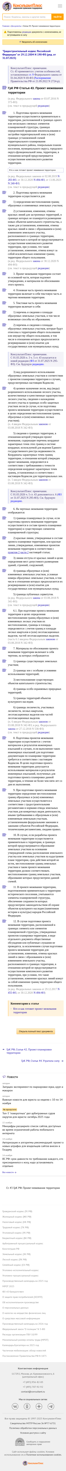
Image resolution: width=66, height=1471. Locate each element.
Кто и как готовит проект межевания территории (32, 170)
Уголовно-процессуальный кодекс (20, 1275)
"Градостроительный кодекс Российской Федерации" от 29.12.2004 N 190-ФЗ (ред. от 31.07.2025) (29, 54)
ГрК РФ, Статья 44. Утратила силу (40, 1060)
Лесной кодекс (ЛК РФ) (14, 1259)
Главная (5, 26)
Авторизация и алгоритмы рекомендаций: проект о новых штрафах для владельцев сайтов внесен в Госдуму (33, 1146)
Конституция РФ (10, 1248)
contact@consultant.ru (33, 1391)
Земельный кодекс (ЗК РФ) (16, 1254)
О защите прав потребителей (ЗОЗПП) (22, 1296)
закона (36, 98)
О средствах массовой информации (21, 1318)
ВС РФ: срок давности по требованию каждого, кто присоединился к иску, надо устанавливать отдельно (32, 1162)
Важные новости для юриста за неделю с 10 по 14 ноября (32, 1101)
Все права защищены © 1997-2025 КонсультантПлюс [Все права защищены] (33, 1418)
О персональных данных (15, 1307)
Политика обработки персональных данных (33, 1428)
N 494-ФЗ (39, 179)
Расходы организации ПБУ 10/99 (19, 1334)
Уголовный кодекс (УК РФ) (16, 1232)
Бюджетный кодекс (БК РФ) (16, 1238)
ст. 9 (31, 74)
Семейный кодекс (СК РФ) (15, 1264)
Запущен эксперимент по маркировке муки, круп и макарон (32, 1088)
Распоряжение (43, 77)
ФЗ (32, 360)
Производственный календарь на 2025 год (25, 1280)
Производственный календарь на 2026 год (25, 1323)
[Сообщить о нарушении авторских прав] (33, 1442)
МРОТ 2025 (8, 1286)
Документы (16, 26)
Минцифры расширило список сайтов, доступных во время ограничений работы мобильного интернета (31, 1129)
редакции (26, 31)
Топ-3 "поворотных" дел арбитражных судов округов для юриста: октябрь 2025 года (28, 1115)
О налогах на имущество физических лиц (24, 1313)
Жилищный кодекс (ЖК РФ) (16, 1216)
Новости (12, 1077)
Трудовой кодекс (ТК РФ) (15, 1227)
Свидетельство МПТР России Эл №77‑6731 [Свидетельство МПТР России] (33, 1423)
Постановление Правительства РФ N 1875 (24, 1355)
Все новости (8, 1172)
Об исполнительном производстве (20, 1302)
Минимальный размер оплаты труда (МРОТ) (25, 1339)
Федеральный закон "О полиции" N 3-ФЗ (23, 1329)
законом (43, 424)
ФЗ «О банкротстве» (13, 1291)
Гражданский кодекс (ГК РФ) (17, 1211)
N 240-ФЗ (13, 183)
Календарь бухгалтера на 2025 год (20, 1345)
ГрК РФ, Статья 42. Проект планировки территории (29, 1051)
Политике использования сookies (43, 1454)
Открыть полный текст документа (36, 1031)
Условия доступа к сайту (33, 1432)
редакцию (38, 364)
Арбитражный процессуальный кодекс (22, 1243)
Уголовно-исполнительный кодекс (20, 1270)
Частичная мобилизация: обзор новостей (24, 1350)
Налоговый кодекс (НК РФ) (16, 1221)
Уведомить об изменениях (34, 41)
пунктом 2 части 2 (18, 552)
